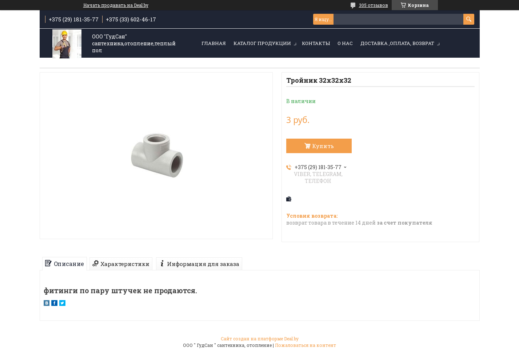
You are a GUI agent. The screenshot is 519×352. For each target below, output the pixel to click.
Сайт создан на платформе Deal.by (260, 338)
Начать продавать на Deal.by (115, 5)
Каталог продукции (262, 43)
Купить (323, 146)
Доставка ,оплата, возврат (397, 43)
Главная (213, 43)
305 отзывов (373, 5)
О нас (345, 43)
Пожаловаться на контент (305, 345)
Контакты (316, 43)
